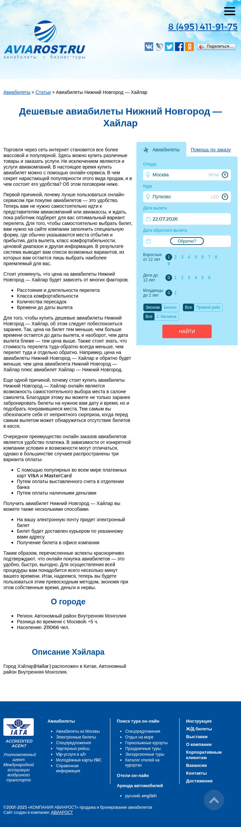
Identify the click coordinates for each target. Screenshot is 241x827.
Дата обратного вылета (165, 230)
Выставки (197, 736)
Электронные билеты (76, 736)
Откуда (150, 164)
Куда (147, 186)
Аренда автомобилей (140, 785)
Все (188, 307)
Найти (187, 331)
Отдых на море (139, 736)
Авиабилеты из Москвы (78, 731)
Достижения (199, 780)
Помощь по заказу (211, 149)
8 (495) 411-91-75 (203, 26)
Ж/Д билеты (199, 728)
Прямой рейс (208, 307)
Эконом (152, 307)
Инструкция (199, 721)
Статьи (43, 92)
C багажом (167, 316)
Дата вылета (155, 208)
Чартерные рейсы (72, 748)
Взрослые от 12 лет (152, 257)
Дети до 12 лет (150, 277)
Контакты (196, 773)
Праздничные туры (143, 748)
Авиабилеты (16, 92)
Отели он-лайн (133, 775)
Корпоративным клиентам (204, 754)
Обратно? (187, 241)
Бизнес (170, 307)
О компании (199, 744)
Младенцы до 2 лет (153, 293)
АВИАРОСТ (62, 812)
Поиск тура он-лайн (138, 721)
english (149, 795)
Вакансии (196, 765)
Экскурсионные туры (144, 754)
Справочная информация (68, 768)
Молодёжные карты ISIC (79, 759)
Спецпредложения (73, 742)
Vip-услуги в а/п (71, 754)
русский (132, 795)
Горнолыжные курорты (146, 742)
